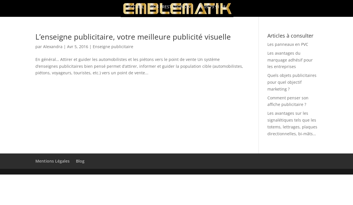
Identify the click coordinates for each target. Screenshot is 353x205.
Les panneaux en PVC (287, 44)
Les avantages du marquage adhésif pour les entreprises (290, 59)
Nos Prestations (168, 7)
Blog (80, 161)
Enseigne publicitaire (113, 46)
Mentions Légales (52, 161)
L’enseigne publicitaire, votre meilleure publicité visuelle (133, 37)
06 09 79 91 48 (211, 7)
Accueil (136, 7)
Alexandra (52, 46)
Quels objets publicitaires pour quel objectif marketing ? (291, 82)
